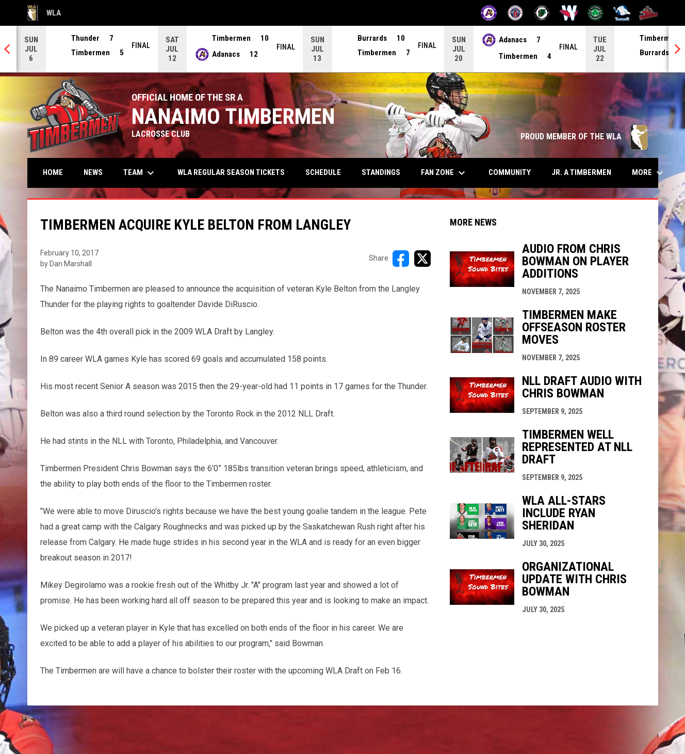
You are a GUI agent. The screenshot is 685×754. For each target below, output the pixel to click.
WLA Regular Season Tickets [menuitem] (231, 172)
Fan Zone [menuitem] (444, 173)
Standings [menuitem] (381, 172)
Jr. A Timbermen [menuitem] (585, 172)
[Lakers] (541, 13)
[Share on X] (422, 258)
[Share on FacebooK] (401, 258)
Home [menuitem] (53, 172)
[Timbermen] (648, 13)
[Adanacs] (488, 13)
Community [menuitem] (509, 172)
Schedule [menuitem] (323, 172)
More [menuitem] (649, 173)
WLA (44, 13)
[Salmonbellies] (568, 13)
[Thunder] (621, 13)
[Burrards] (515, 13)
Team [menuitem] (140, 173)
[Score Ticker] (342, 49)
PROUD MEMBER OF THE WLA (584, 136)
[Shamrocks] (595, 13)
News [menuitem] (93, 172)
